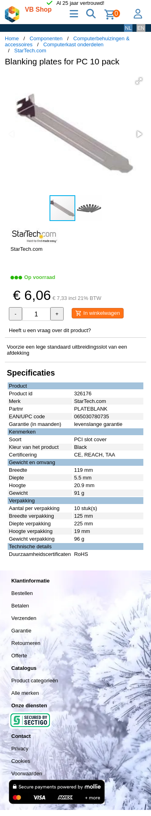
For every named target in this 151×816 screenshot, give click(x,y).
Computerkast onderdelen (73, 44)
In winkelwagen (97, 313)
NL (128, 28)
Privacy (20, 749)
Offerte (19, 656)
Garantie (21, 631)
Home (12, 38)
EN (141, 28)
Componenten (46, 38)
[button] (138, 80)
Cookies (20, 761)
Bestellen (22, 593)
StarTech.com (30, 51)
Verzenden (23, 618)
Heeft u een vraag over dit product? (50, 330)
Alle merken (25, 693)
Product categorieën (34, 681)
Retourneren (25, 643)
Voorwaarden (26, 774)
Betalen (20, 606)
